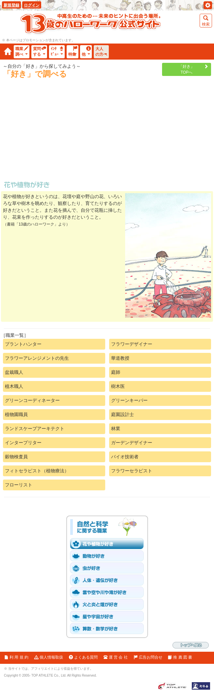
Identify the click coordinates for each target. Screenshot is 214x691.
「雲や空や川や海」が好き (109, 592)
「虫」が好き (109, 567)
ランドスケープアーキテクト (34, 428)
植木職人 (14, 386)
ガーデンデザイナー (131, 442)
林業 (115, 428)
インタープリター (23, 442)
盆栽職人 (14, 372)
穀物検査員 (16, 456)
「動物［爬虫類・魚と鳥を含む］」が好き (109, 555)
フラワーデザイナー (131, 344)
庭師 (115, 372)
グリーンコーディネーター (32, 400)
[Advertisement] (107, 132)
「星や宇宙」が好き (109, 616)
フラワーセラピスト (131, 470)
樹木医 (118, 386)
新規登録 (11, 5)
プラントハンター (23, 344)
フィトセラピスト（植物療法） (37, 470)
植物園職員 (16, 414)
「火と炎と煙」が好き (109, 604)
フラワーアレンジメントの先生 (37, 358)
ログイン (32, 5)
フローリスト (18, 484)
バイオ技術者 (125, 456)
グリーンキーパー (129, 400)
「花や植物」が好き (109, 543)
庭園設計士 (122, 414)
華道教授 (120, 358)
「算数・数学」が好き (109, 628)
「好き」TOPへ (186, 69)
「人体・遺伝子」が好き (109, 580)
